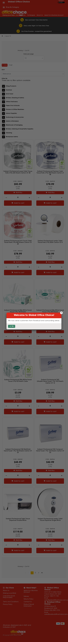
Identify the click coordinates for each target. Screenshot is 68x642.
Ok (13, 326)
